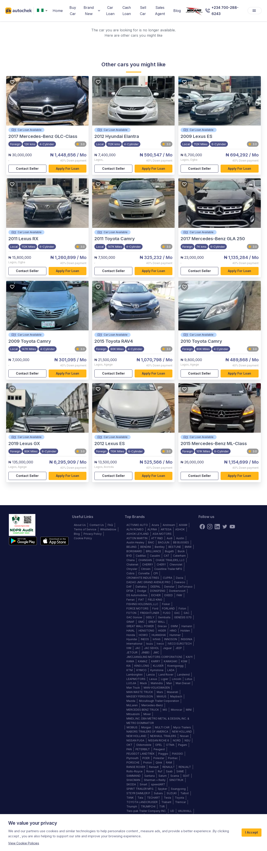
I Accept (251, 832)
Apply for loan (68, 169)
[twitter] (225, 526)
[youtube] (232, 526)
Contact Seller (27, 169)
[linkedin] (217, 526)
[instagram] (210, 526)
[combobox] (43, 11)
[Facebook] (202, 526)
